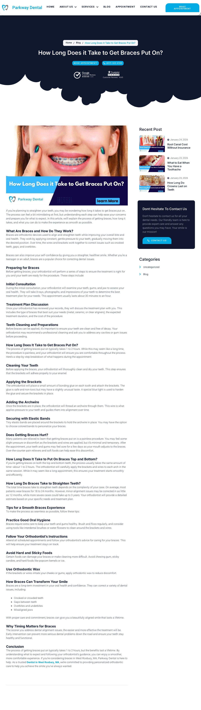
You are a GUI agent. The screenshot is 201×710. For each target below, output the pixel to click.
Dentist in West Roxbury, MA (43, 663)
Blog (106, 6)
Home (50, 6)
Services (89, 6)
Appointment (125, 6)
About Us (67, 6)
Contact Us (148, 6)
